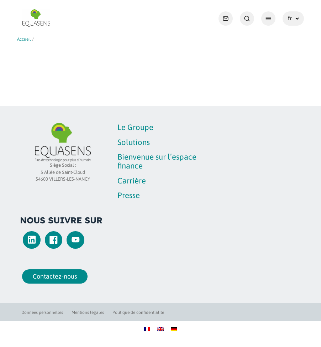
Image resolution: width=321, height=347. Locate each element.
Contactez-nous (53, 276)
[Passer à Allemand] (174, 328)
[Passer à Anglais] (160, 328)
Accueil (24, 39)
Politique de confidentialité (138, 312)
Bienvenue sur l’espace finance (156, 161)
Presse (128, 195)
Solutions (133, 142)
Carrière (131, 180)
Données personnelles (42, 312)
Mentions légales (88, 312)
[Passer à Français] (147, 328)
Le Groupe (135, 127)
